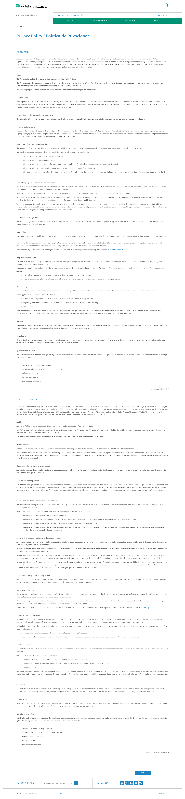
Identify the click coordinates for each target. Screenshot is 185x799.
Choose (76, 783)
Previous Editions (129, 21)
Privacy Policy (162, 794)
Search (167, 5)
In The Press (159, 21)
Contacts (162, 15)
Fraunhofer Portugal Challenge (26, 15)
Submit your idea (99, 21)
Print (143, 773)
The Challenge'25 (70, 21)
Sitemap (59, 794)
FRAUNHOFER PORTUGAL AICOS (69, 15)
